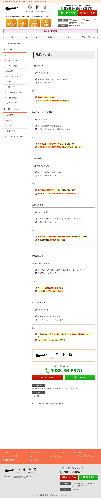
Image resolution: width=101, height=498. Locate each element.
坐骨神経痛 (11, 131)
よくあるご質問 (12, 76)
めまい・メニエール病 (15, 136)
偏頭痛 (9, 120)
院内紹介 (10, 71)
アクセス (69, 37)
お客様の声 (50, 37)
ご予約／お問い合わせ (88, 37)
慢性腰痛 (10, 115)
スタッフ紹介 (12, 60)
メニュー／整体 (32, 37)
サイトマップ (12, 103)
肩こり (9, 126)
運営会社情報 (12, 98)
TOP (13, 37)
